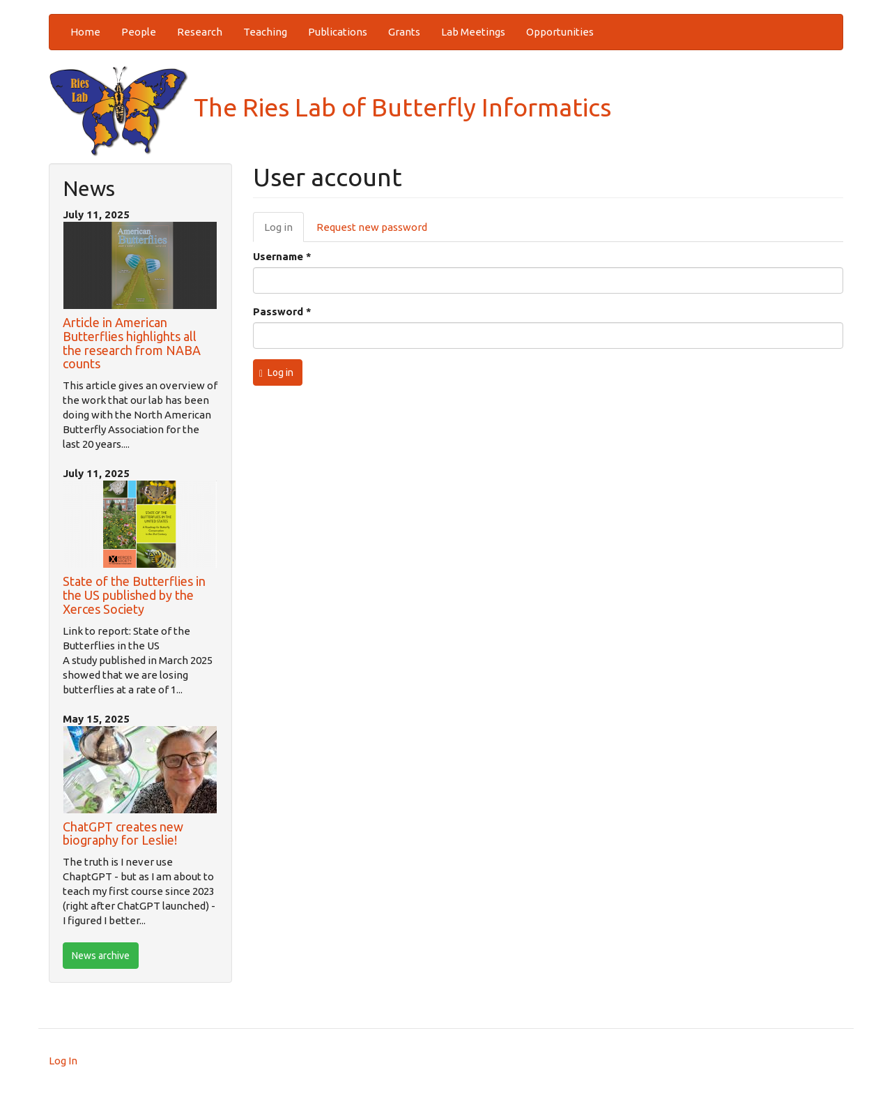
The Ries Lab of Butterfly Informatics (330, 107)
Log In (63, 1060)
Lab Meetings (473, 32)
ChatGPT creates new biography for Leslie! (123, 833)
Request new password (371, 227)
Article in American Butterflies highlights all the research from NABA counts (132, 342)
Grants (404, 32)
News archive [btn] (101, 955)
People (138, 32)
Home (85, 32)
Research (199, 32)
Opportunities (560, 32)
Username (282, 256)
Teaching (265, 32)
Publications (337, 32)
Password (282, 311)
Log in (284, 231)
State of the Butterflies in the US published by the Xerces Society (134, 595)
